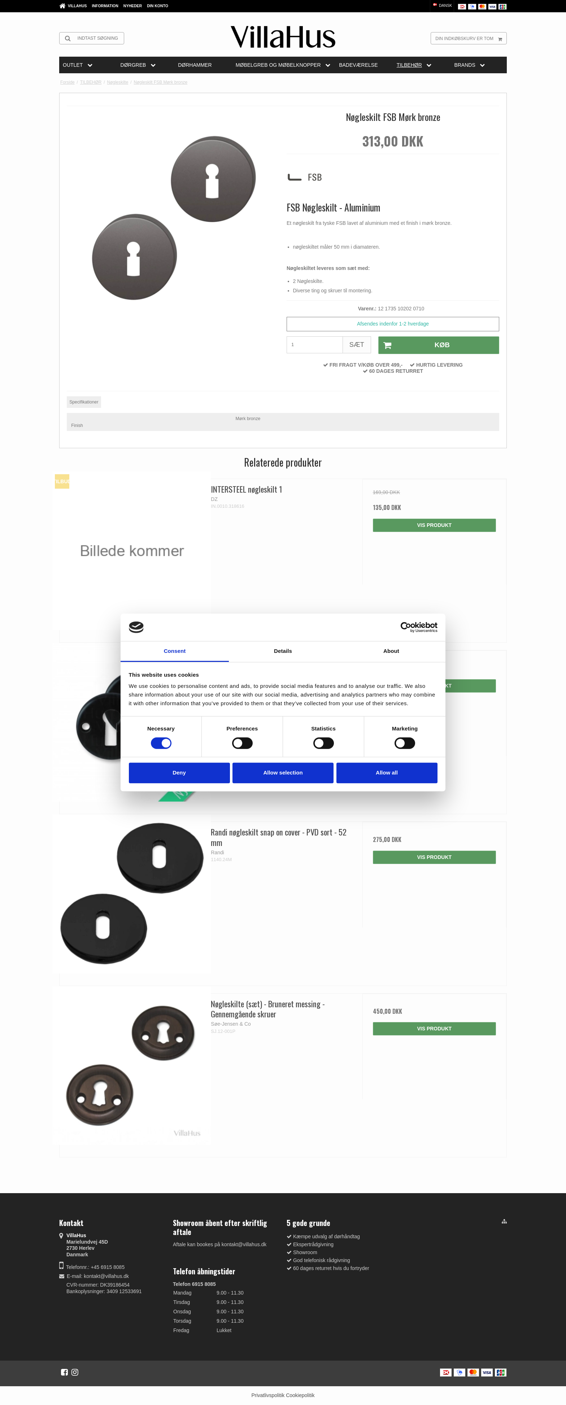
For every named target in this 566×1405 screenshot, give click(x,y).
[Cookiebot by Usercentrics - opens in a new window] (405, 627)
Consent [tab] (175, 651)
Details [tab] (283, 651)
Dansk (442, 5)
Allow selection (282, 772)
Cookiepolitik (300, 1395)
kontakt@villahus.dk (106, 1276)
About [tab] (391, 651)
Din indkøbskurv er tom (470, 38)
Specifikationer (83, 402)
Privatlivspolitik (267, 1395)
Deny (179, 772)
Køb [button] (414, 345)
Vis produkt (434, 525)
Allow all (387, 772)
